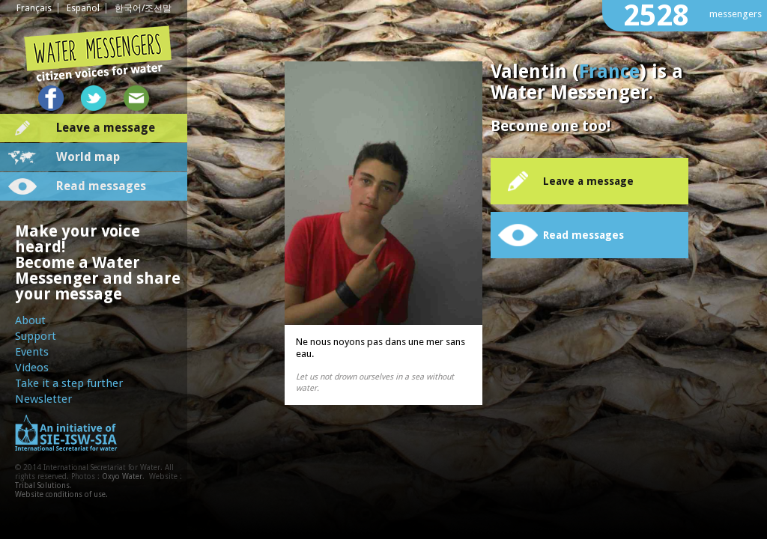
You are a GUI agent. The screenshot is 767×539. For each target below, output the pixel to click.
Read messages (101, 186)
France (609, 71)
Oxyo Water (122, 476)
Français (34, 8)
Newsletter (43, 399)
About (30, 320)
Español (83, 8)
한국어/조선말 (143, 8)
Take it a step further (69, 383)
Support (35, 336)
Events (32, 352)
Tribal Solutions (42, 485)
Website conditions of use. (61, 494)
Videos (32, 367)
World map (88, 157)
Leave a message (105, 128)
